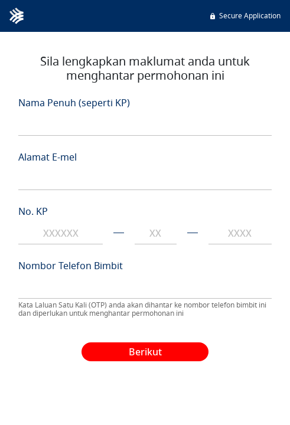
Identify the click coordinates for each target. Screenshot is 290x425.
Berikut (145, 351)
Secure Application (244, 15)
